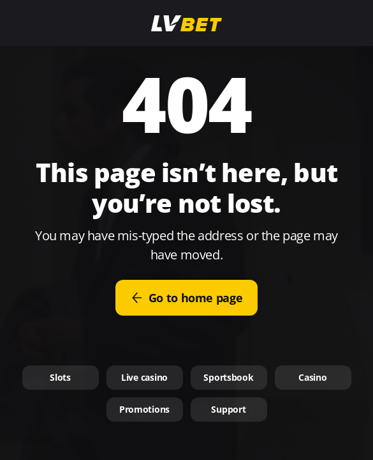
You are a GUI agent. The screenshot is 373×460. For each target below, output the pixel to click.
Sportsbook (228, 377)
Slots (60, 377)
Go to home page (187, 297)
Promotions (144, 409)
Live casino (144, 377)
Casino (312, 377)
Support (228, 409)
